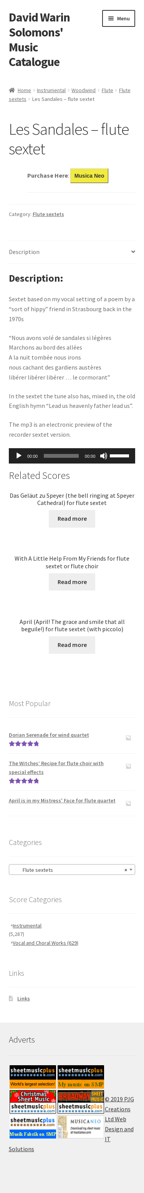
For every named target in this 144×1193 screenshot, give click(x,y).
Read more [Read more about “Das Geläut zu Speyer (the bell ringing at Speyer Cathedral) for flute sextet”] (72, 518)
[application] (72, 456)
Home (24, 90)
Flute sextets (48, 214)
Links (23, 998)
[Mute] (104, 456)
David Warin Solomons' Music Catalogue (39, 40)
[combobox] (72, 869)
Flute (107, 90)
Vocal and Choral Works (45, 942)
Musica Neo (89, 176)
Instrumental (51, 90)
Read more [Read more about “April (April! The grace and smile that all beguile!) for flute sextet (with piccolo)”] (72, 644)
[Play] (19, 456)
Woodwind (83, 90)
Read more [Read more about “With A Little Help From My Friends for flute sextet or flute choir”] (72, 582)
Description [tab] (24, 252)
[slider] (61, 456)
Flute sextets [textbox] (69, 870)
